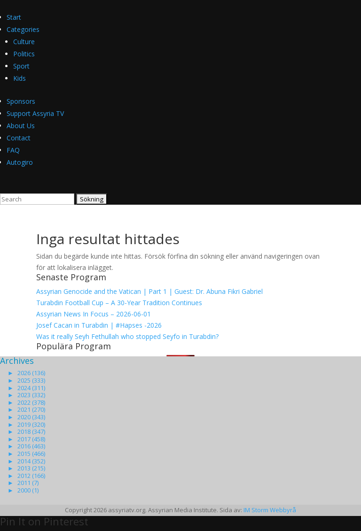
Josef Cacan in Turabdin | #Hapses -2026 (99, 325)
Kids (19, 78)
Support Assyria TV (35, 113)
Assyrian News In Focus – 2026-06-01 (93, 313)
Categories (23, 29)
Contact (19, 137)
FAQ (13, 150)
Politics (24, 53)
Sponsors (21, 101)
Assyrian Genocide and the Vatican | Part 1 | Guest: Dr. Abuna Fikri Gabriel (149, 291)
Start (14, 17)
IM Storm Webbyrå (269, 510)
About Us (21, 125)
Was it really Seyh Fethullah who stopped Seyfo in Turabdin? (127, 336)
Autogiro (20, 162)
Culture (24, 41)
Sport (21, 66)
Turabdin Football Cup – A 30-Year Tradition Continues (119, 302)
